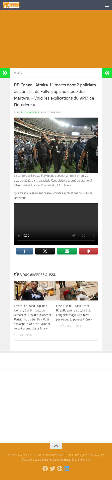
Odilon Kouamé (29, 112)
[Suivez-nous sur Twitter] (52, 468)
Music (18, 72)
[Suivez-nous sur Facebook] (45, 468)
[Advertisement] (56, 40)
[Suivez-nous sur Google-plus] (60, 468)
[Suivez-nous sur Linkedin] (67, 468)
